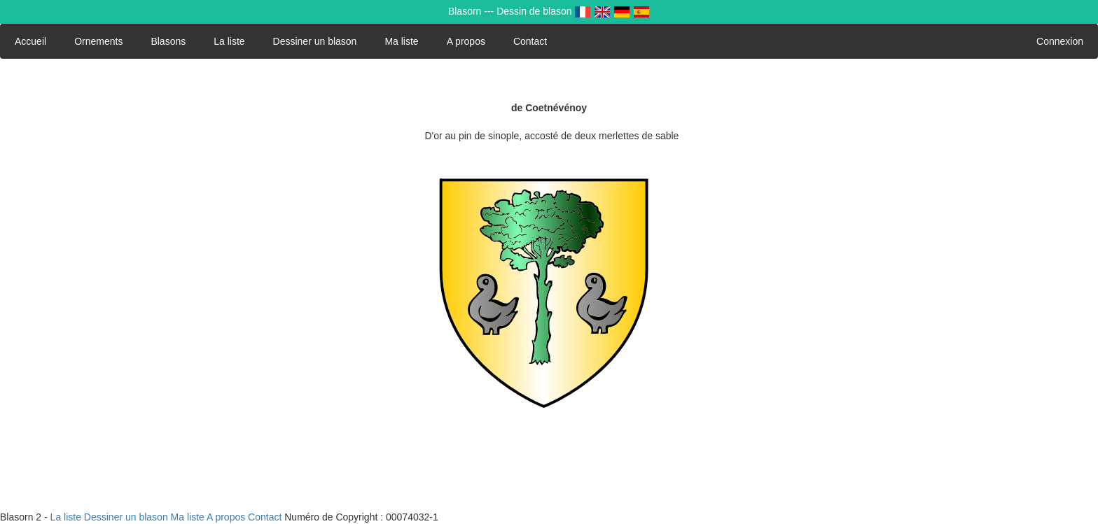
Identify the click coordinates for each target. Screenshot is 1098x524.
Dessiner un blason (315, 41)
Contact (530, 41)
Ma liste (401, 41)
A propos (466, 41)
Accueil (30, 41)
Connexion (1059, 41)
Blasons (168, 41)
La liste (229, 41)
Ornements (98, 41)
